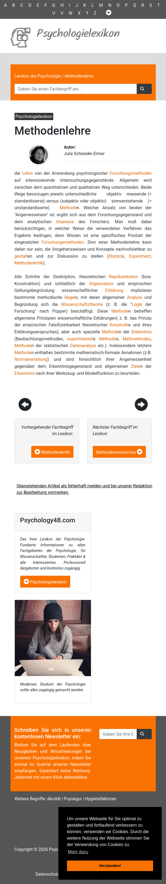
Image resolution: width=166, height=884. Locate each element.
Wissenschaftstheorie (82, 304)
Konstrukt (119, 324)
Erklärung (114, 290)
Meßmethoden (137, 338)
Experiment (140, 256)
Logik (137, 304)
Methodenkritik (29, 262)
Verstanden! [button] (110, 866)
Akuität (54, 798)
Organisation (101, 283)
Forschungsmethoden (131, 173)
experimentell (80, 338)
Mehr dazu (78, 852)
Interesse (65, 221)
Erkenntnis (142, 331)
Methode (68, 207)
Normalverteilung (31, 359)
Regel (70, 297)
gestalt (21, 256)
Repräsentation (123, 276)
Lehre (27, 173)
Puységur (73, 798)
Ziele (135, 366)
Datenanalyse (83, 345)
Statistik (116, 256)
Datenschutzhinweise (56, 874)
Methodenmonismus (116, 452)
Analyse (134, 297)
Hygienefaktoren (100, 798)
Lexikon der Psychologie (38, 76)
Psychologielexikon (45, 582)
